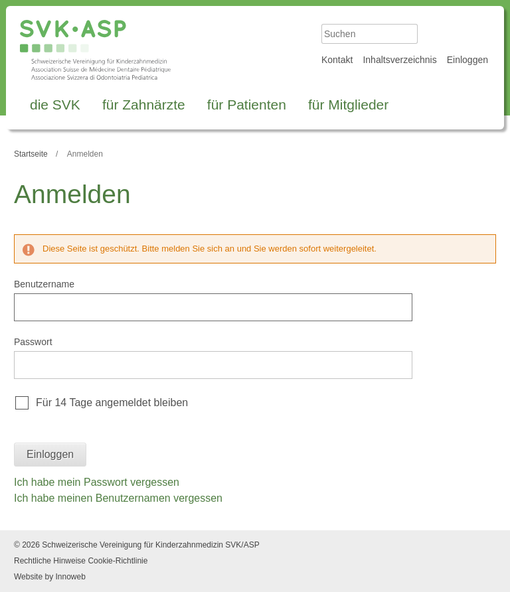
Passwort (33, 342)
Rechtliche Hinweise (50, 560)
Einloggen (467, 59)
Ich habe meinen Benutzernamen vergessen (118, 498)
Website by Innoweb (50, 576)
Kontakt (337, 59)
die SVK (55, 104)
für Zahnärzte (143, 104)
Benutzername (44, 284)
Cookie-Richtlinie (117, 560)
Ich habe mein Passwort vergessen (96, 482)
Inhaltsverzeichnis (399, 59)
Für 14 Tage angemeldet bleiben (112, 402)
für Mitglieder (348, 104)
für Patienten (246, 104)
